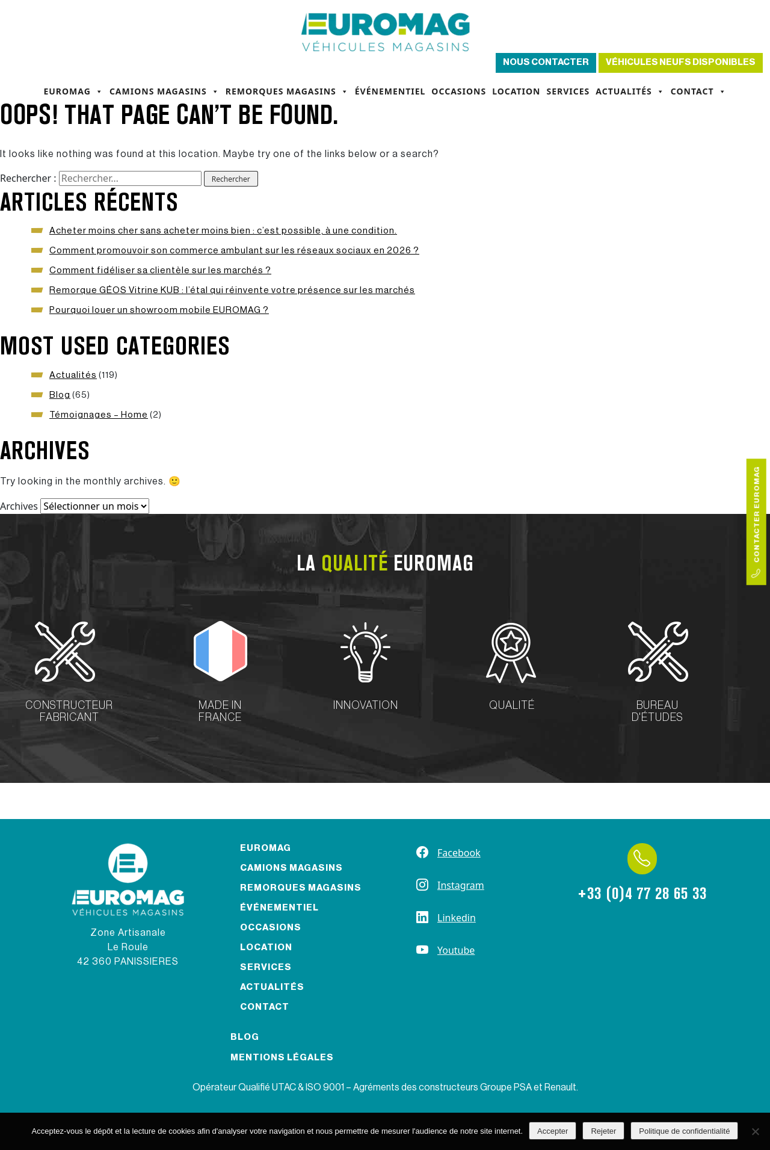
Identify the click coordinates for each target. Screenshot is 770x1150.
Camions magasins (164, 91)
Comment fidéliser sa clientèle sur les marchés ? (160, 270)
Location (516, 91)
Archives (19, 506)
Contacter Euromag (756, 522)
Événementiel (390, 91)
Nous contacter (546, 62)
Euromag (73, 91)
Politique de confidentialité (684, 1131)
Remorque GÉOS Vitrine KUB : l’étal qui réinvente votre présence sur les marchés (232, 290)
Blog (59, 395)
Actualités (630, 91)
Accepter (552, 1131)
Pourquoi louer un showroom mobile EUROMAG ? (159, 310)
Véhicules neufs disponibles (681, 62)
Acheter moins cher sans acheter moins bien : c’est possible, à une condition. (223, 230)
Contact (699, 91)
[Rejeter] (755, 1131)
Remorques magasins (287, 91)
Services (568, 91)
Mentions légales (282, 1057)
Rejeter (603, 1131)
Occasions (458, 91)
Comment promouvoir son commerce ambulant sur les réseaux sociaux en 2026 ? (234, 250)
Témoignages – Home (98, 414)
